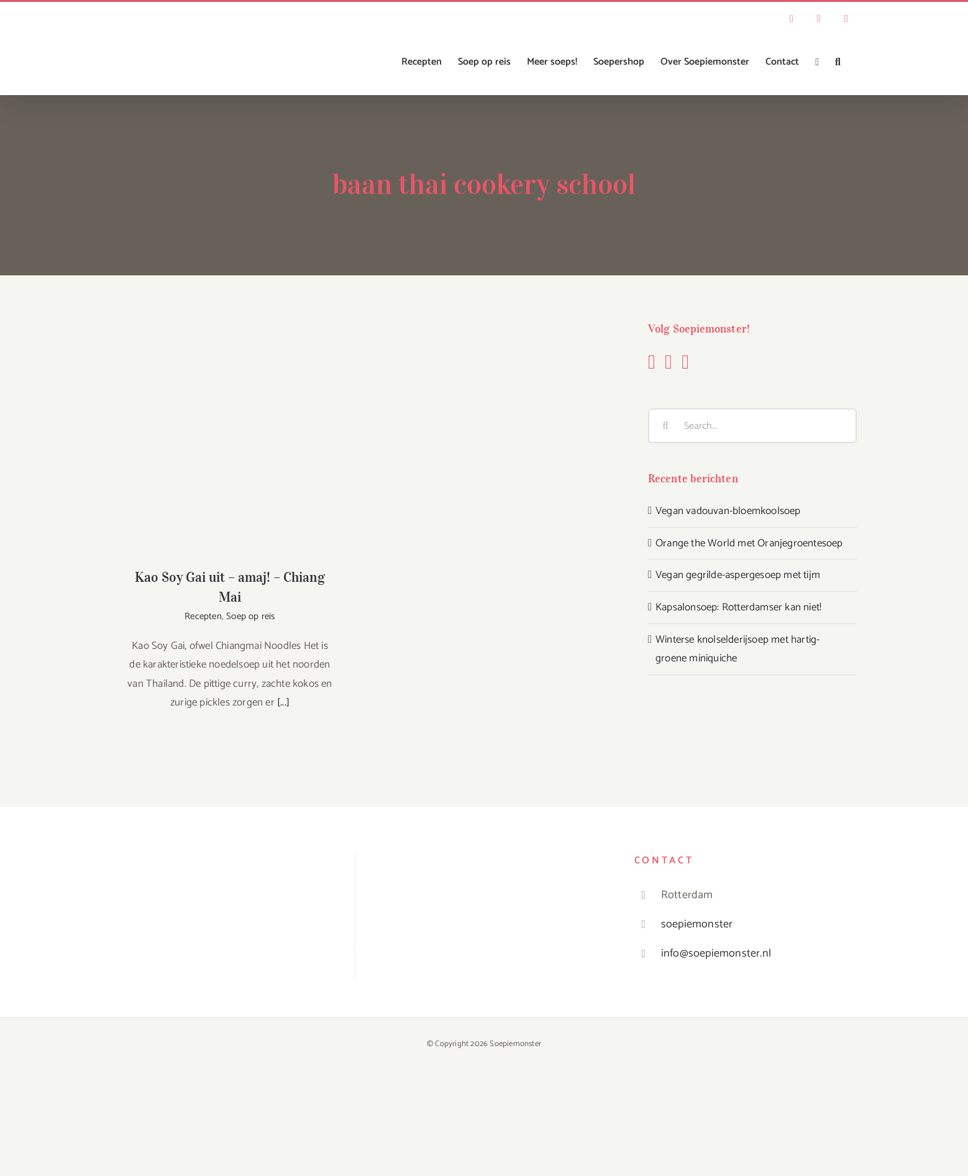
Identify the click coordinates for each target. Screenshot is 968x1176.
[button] (838, 62)
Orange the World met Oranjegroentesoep (749, 543)
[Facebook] (651, 362)
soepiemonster (697, 924)
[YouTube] (685, 362)
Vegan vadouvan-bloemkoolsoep (728, 511)
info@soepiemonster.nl (716, 953)
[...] (283, 702)
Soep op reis (250, 616)
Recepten (203, 616)
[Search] (665, 425)
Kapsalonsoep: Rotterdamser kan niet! (738, 607)
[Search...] (752, 425)
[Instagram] (668, 362)
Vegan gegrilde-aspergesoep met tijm (737, 575)
